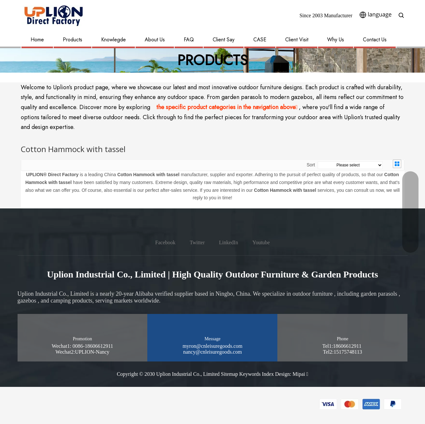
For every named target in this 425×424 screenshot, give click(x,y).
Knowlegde (113, 39)
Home (37, 39)
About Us (155, 39)
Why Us (335, 39)
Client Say (223, 39)
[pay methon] (361, 404)
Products (72, 39)
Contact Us (375, 39)
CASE (259, 39)
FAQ (189, 39)
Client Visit (296, 39)
